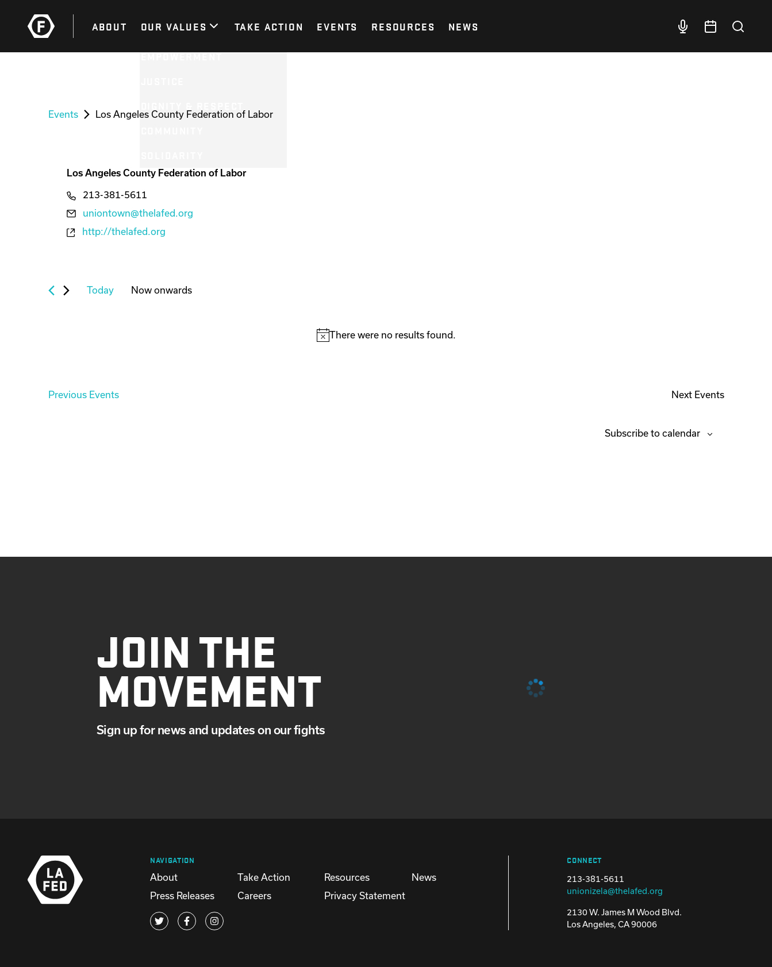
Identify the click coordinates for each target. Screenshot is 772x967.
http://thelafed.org (124, 231)
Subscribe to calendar (652, 432)
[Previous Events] (51, 290)
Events (63, 114)
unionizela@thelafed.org (615, 891)
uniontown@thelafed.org (138, 212)
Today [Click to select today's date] (100, 289)
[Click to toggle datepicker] (161, 290)
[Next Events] (66, 290)
